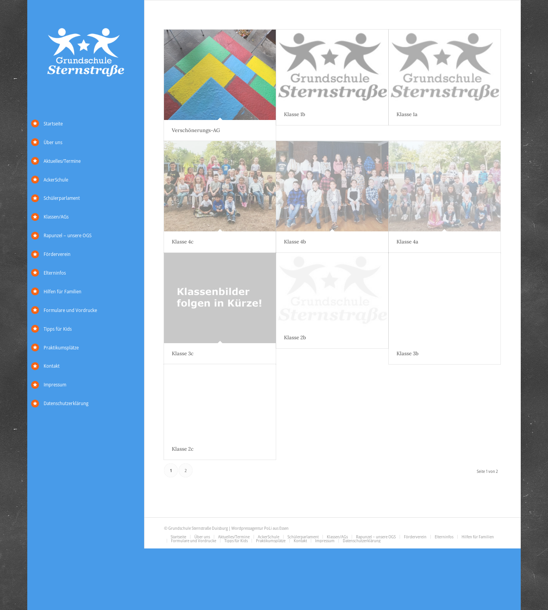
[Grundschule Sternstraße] (86, 53)
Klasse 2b (295, 337)
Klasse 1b (294, 114)
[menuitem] (85, 124)
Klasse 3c (183, 353)
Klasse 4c (183, 241)
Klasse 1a (407, 114)
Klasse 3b (407, 353)
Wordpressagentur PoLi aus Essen (260, 528)
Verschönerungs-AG (196, 130)
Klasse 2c (183, 449)
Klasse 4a (407, 241)
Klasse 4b (295, 241)
